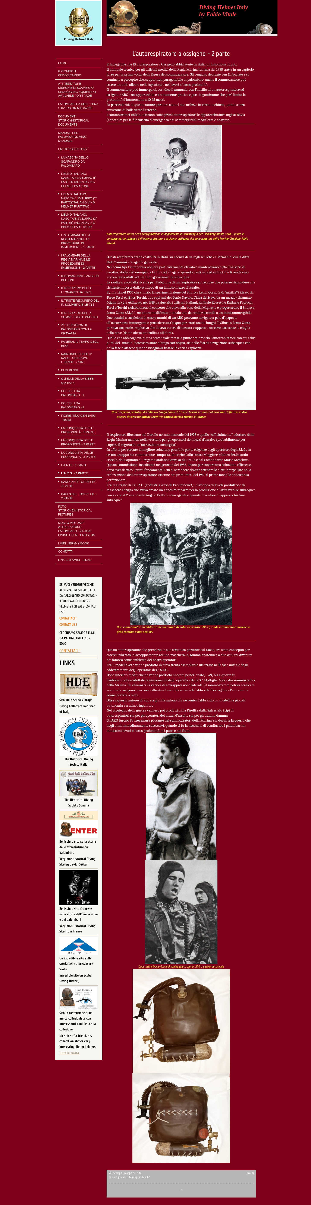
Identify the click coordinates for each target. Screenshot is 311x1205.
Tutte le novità (69, 1053)
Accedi (250, 1173)
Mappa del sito (132, 1173)
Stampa (116, 1173)
